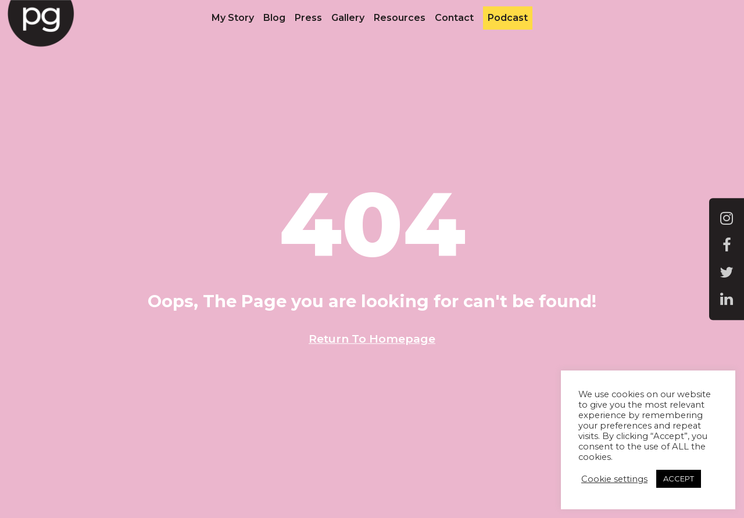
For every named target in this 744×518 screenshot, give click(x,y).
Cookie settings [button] (614, 479)
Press (308, 17)
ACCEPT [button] (678, 478)
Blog (274, 17)
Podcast (508, 17)
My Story (233, 17)
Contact (454, 17)
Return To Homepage (372, 339)
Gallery (347, 17)
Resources (399, 17)
